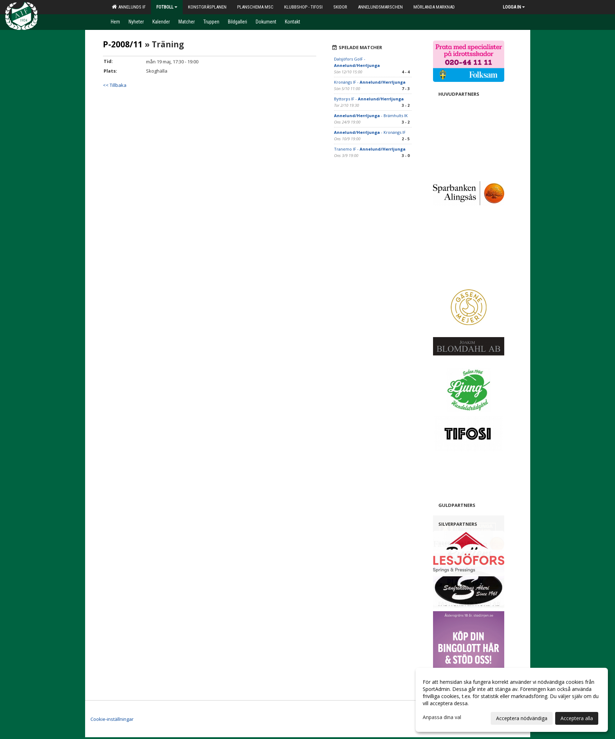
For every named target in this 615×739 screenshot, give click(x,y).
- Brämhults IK (371, 115)
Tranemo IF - (370, 149)
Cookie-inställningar (112, 719)
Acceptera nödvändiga (521, 718)
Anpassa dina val (442, 717)
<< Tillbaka (114, 85)
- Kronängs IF (370, 132)
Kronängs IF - (370, 82)
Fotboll (166, 7)
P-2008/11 (122, 44)
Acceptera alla (577, 718)
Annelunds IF (129, 7)
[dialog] (512, 700)
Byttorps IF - (369, 98)
